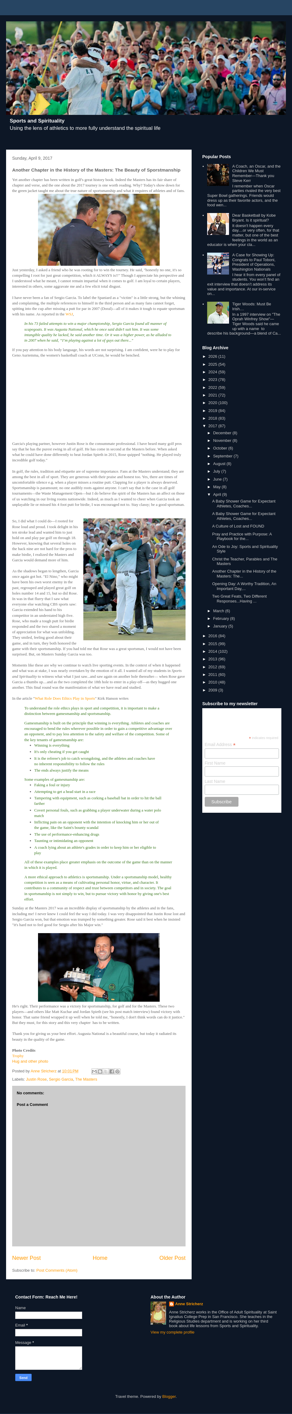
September (223, 456)
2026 (213, 356)
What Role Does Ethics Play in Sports (65, 698)
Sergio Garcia (61, 1079)
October (220, 448)
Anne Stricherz (189, 1304)
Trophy (18, 1055)
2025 (213, 364)
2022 (213, 387)
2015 (213, 643)
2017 (213, 426)
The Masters (86, 1079)
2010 (213, 682)
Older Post (172, 1258)
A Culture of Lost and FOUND (238, 526)
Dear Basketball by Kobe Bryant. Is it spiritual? (254, 217)
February (221, 618)
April (217, 494)
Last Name (215, 781)
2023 (213, 379)
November (223, 440)
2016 (213, 636)
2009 (213, 690)
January (220, 626)
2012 (213, 667)
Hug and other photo (30, 1061)
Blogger (169, 1396)
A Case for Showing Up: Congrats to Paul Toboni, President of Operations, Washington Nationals (253, 262)
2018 (213, 418)
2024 (213, 372)
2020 (213, 402)
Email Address (220, 745)
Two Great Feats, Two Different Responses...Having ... (239, 598)
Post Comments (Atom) (57, 1270)
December (223, 433)
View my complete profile (172, 1332)
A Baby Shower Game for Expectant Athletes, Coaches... (243, 503)
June (218, 479)
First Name (215, 763)
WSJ (69, 314)
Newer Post (26, 1258)
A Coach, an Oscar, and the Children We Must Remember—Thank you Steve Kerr (256, 173)
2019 (213, 410)
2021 (213, 395)
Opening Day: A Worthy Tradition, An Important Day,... (244, 586)
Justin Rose (36, 1079)
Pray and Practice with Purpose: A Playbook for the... (242, 536)
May (217, 487)
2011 (213, 674)
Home (100, 1258)
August (220, 463)
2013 (213, 659)
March (219, 611)
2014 (213, 651)
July (217, 471)
